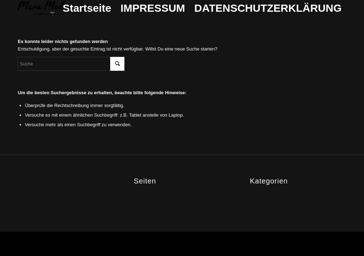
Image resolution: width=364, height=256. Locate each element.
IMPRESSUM (153, 8)
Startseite (87, 8)
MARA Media (147, 206)
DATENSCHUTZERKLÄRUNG (268, 8)
